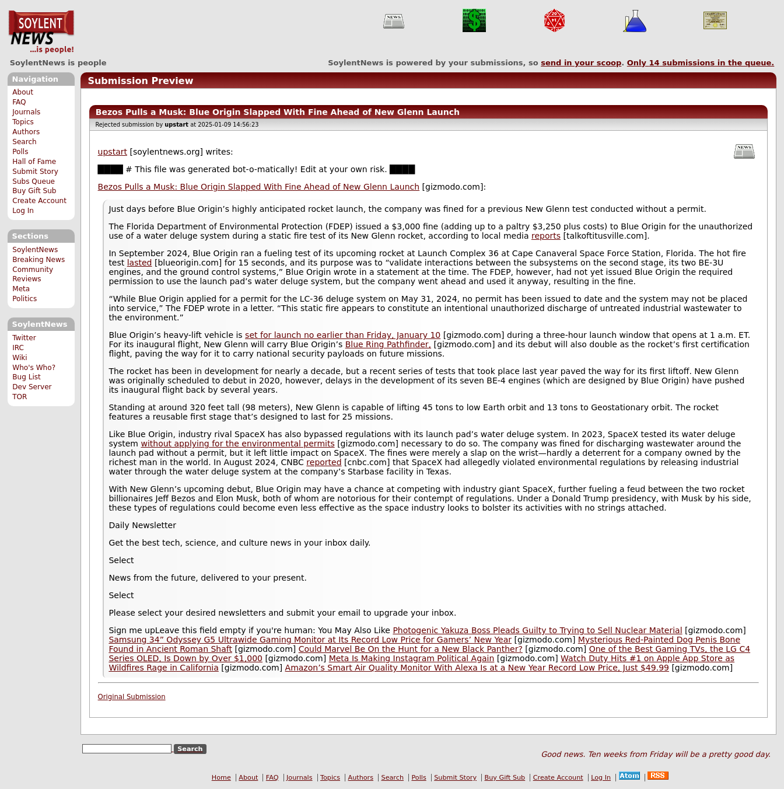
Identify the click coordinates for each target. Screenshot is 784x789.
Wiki (19, 358)
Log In (23, 211)
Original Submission (132, 697)
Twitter (24, 338)
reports (546, 235)
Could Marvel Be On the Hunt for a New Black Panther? (411, 649)
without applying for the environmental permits (237, 443)
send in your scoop (581, 62)
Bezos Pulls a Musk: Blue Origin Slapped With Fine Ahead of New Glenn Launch (259, 186)
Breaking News (38, 260)
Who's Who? (33, 368)
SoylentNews (41, 32)
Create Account (39, 201)
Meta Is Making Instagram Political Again (412, 658)
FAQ (19, 102)
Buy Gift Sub (34, 191)
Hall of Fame (34, 162)
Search (24, 142)
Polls (20, 152)
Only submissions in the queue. (701, 62)
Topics (23, 122)
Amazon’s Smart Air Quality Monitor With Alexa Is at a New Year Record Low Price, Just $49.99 (477, 667)
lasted (139, 262)
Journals (26, 112)
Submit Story (35, 171)
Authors (26, 132)
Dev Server (31, 387)
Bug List (26, 377)
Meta (21, 289)
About (22, 92)
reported (323, 462)
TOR (19, 397)
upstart (112, 151)
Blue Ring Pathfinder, (388, 344)
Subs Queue (33, 181)
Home (221, 777)
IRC (18, 348)
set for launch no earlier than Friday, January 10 (342, 335)
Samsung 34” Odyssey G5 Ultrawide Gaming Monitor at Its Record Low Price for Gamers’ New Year (310, 639)
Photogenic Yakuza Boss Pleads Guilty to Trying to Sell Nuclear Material (537, 630)
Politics (24, 299)
